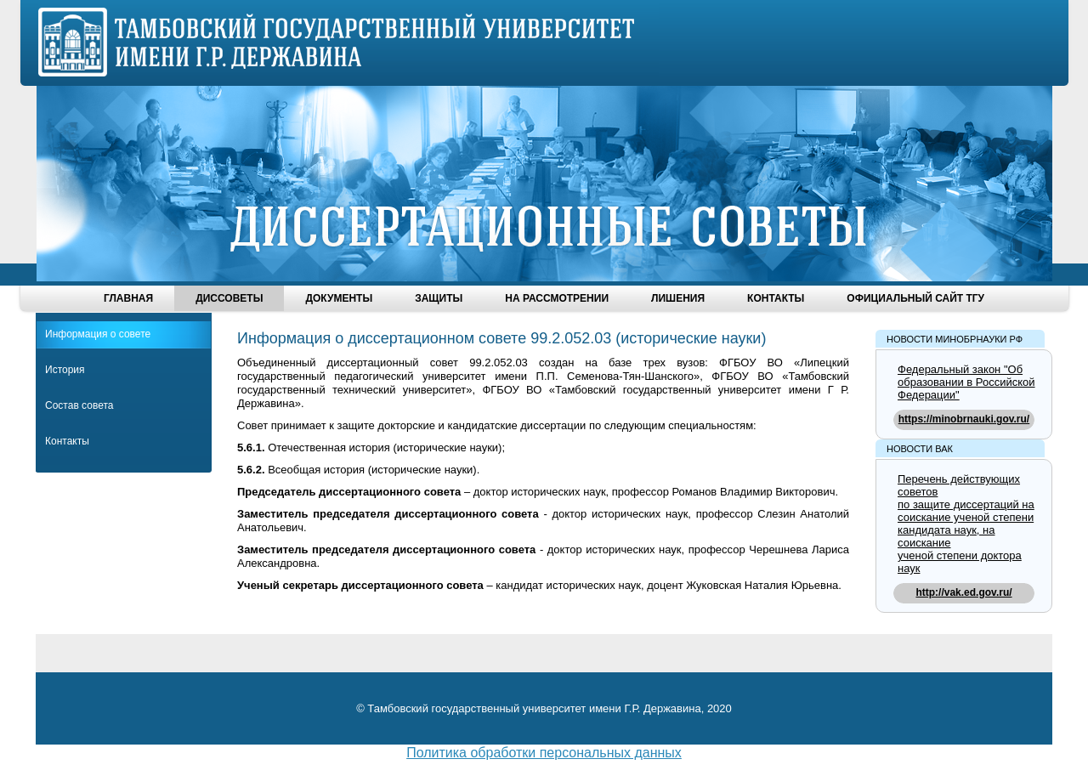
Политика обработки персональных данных (544, 752)
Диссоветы (229, 298)
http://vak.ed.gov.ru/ (963, 592)
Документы (338, 298)
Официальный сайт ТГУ (915, 298)
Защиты (438, 298)
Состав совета (79, 405)
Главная (128, 298)
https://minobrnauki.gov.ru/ (963, 419)
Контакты (775, 298)
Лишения (678, 298)
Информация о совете (97, 334)
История (65, 370)
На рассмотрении (557, 298)
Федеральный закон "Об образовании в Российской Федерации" (966, 382)
